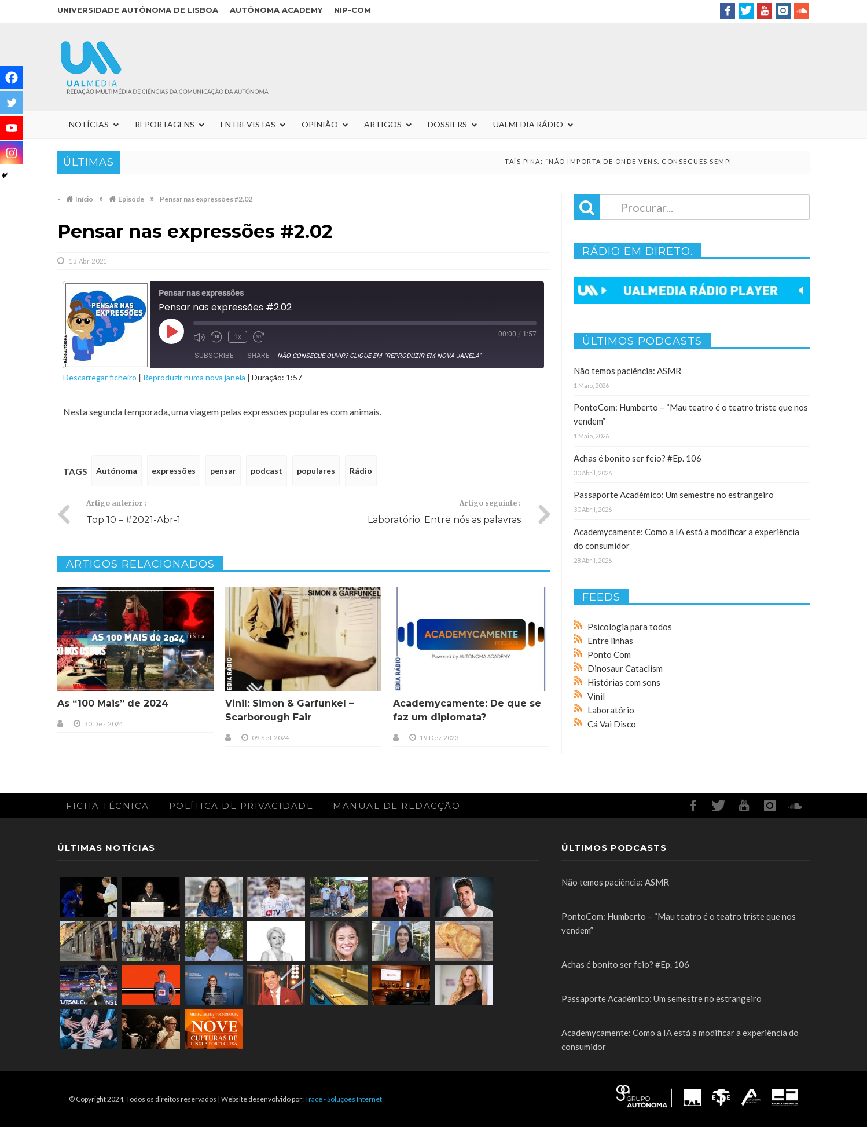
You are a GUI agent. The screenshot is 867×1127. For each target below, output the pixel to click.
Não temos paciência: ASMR (627, 370)
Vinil (596, 696)
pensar (223, 470)
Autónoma (116, 470)
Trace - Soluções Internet (343, 1099)
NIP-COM (352, 9)
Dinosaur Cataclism (625, 668)
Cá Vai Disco (611, 724)
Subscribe (213, 355)
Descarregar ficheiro (100, 377)
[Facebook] (11, 77)
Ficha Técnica (107, 805)
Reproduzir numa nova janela (194, 377)
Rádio (361, 470)
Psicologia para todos (629, 626)
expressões (174, 470)
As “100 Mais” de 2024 (112, 703)
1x (237, 337)
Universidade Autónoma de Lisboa (137, 9)
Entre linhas (610, 640)
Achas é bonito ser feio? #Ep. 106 (637, 458)
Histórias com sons (623, 682)
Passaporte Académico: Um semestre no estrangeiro (674, 494)
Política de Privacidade (241, 805)
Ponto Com (609, 654)
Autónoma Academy (276, 9)
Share (258, 355)
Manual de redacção (396, 805)
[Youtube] (11, 128)
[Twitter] (11, 102)
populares (316, 470)
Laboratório (610, 710)
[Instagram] (11, 152)
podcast (266, 470)
